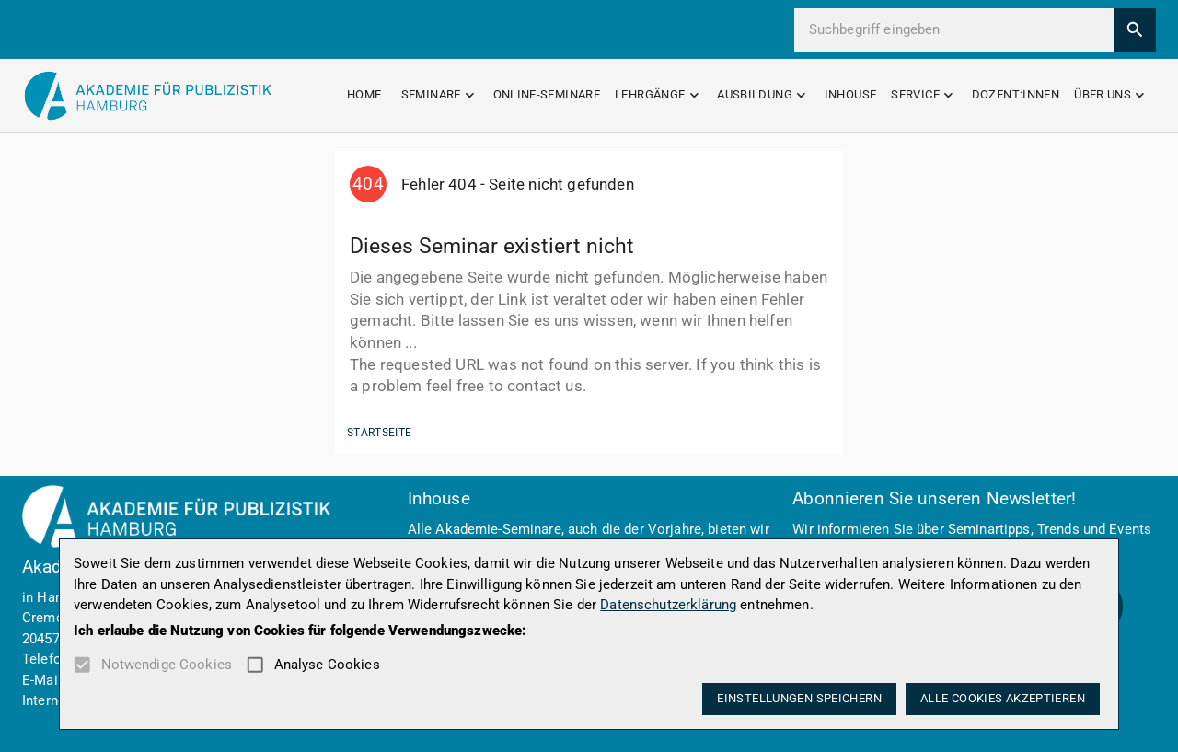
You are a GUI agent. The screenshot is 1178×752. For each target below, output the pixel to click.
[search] (1135, 30)
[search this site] (961, 30)
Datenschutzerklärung (668, 604)
